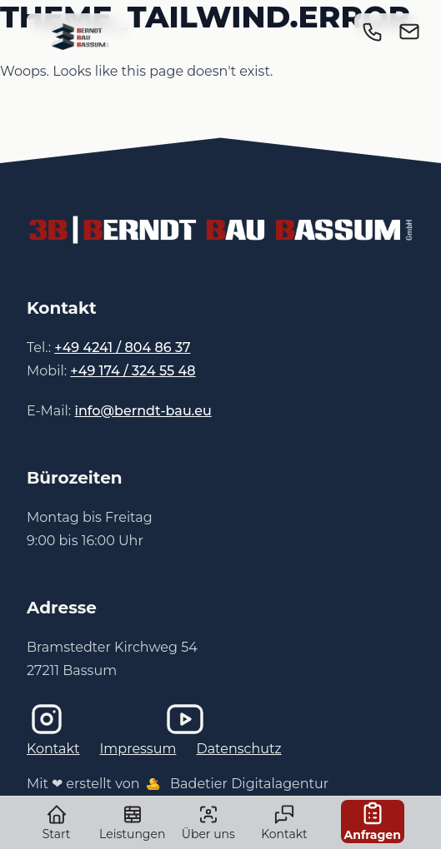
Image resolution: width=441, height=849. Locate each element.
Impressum (138, 749)
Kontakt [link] (283, 822)
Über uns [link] (208, 822)
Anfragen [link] (372, 821)
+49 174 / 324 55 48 (132, 371)
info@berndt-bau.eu (142, 411)
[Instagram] (82, 719)
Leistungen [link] (132, 822)
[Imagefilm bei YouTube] (221, 719)
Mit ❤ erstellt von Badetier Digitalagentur (177, 784)
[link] (80, 36)
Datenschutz (238, 749)
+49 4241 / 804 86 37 (122, 347)
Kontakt (53, 749)
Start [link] (57, 822)
